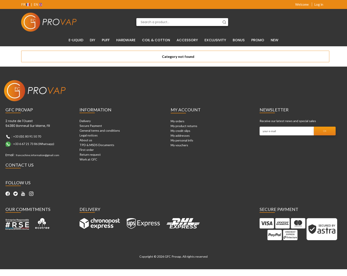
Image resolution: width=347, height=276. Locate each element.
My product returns (184, 126)
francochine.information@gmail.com (37, 155)
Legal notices (89, 135)
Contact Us (19, 164)
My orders (177, 121)
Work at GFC (88, 159)
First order (87, 150)
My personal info (182, 140)
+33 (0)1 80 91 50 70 (27, 136)
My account (186, 109)
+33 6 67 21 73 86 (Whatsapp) (33, 144)
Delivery (85, 121)
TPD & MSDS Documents (97, 145)
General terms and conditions (100, 130)
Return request (90, 154)
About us (86, 140)
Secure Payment (91, 126)
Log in (318, 4)
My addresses (180, 135)
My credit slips (180, 131)
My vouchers (179, 145)
